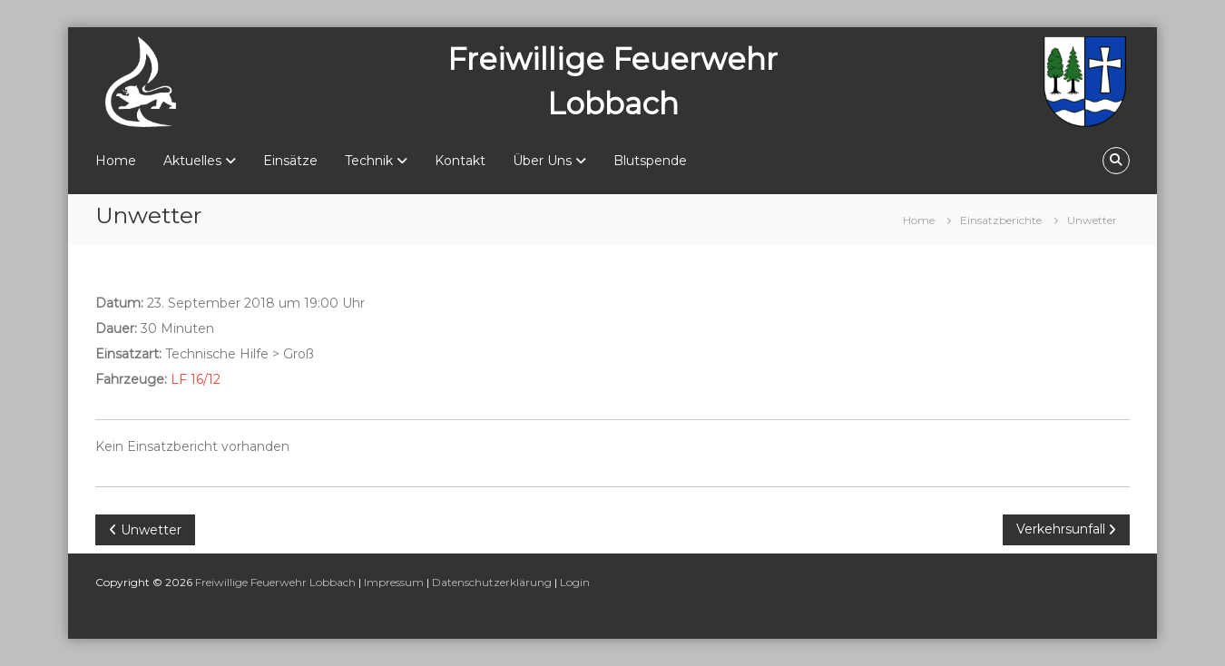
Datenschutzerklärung (492, 582)
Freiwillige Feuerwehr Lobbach (275, 582)
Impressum (394, 582)
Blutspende (650, 160)
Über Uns (542, 160)
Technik (369, 160)
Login (575, 582)
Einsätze (290, 160)
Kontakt (460, 160)
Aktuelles (192, 160)
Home (115, 160)
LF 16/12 (195, 379)
